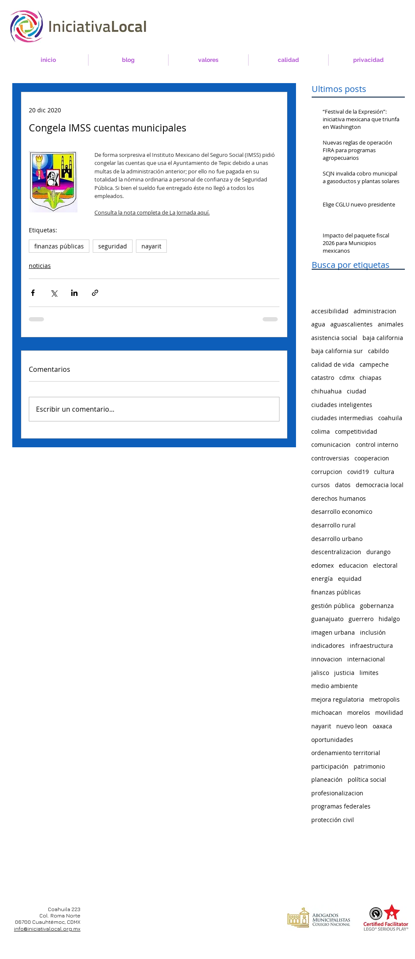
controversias (330, 458)
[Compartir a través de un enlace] (95, 293)
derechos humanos (338, 498)
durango (378, 552)
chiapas (371, 378)
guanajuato (327, 619)
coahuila (390, 418)
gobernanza (377, 606)
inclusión (373, 632)
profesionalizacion (337, 793)
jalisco (320, 673)
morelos (358, 712)
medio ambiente (334, 686)
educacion (353, 565)
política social (367, 779)
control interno (377, 444)
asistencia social (334, 338)
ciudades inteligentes (341, 405)
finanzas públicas (59, 246)
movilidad (389, 712)
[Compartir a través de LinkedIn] (74, 293)
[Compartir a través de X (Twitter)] (54, 293)
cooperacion (371, 458)
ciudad (356, 391)
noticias (40, 266)
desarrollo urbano (336, 539)
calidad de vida (332, 364)
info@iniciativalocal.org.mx (47, 929)
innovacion (326, 659)
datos (343, 485)
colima (320, 431)
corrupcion (326, 472)
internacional (366, 659)
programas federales (341, 806)
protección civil (332, 820)
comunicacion (331, 444)
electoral (385, 565)
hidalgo (389, 619)
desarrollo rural (333, 525)
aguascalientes (351, 324)
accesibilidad (330, 311)
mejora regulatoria (337, 699)
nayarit (151, 246)
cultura (384, 472)
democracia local (380, 485)
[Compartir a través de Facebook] (33, 293)
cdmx (346, 378)
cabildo (378, 351)
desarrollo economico (341, 511)
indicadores (328, 645)
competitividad (356, 431)
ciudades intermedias (342, 418)
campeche (374, 364)
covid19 (358, 472)
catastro (322, 378)
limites (369, 673)
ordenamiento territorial (345, 753)
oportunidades (332, 740)
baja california (382, 338)
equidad (350, 578)
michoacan (326, 712)
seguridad (112, 246)
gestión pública (333, 606)
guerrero (361, 619)
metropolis (384, 699)
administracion (375, 311)
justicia (344, 673)
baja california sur (337, 351)
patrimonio (369, 766)
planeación (327, 779)
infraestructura (371, 645)
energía (322, 578)
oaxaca (382, 726)
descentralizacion (336, 552)
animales (391, 324)
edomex (322, 565)
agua (318, 324)
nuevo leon (352, 726)
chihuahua (326, 391)
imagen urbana (333, 632)
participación (330, 766)
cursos (320, 485)
